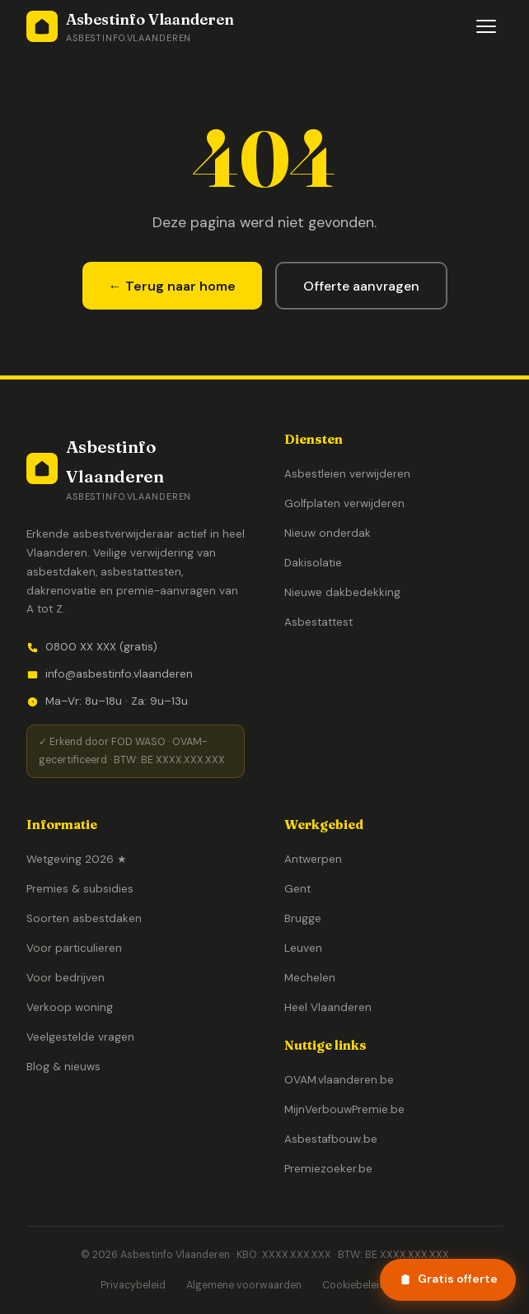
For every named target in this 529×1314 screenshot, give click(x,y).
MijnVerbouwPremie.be (344, 1109)
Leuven (303, 948)
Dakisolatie (313, 563)
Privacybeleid (133, 1285)
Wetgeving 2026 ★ (76, 859)
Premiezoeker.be (328, 1169)
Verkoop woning (69, 1007)
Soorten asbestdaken (84, 918)
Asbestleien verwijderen (347, 474)
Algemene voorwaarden (244, 1285)
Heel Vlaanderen (328, 1007)
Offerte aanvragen (361, 286)
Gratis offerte (448, 1278)
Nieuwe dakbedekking (342, 592)
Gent (297, 889)
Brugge (302, 918)
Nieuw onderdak (327, 533)
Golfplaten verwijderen (344, 503)
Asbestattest (318, 622)
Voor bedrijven (65, 978)
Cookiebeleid (354, 1285)
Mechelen (309, 978)
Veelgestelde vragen (80, 1037)
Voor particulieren (74, 948)
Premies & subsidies (79, 889)
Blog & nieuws (63, 1067)
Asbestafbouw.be (330, 1139)
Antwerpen (313, 859)
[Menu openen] (486, 26)
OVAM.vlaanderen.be (339, 1080)
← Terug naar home (172, 286)
